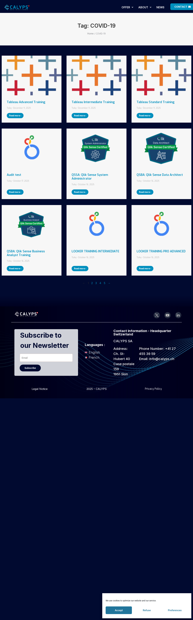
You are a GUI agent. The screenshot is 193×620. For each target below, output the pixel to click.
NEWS (160, 7)
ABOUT (144, 7)
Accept (119, 610)
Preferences (175, 610)
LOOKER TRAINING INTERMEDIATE (95, 251)
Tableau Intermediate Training (93, 102)
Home (90, 33)
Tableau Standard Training (156, 102)
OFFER (127, 7)
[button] (127, 7)
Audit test (14, 175)
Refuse (147, 610)
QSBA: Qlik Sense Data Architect (160, 175)
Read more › (15, 115)
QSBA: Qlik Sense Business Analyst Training (26, 253)
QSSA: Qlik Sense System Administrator (90, 177)
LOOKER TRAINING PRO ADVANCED (161, 251)
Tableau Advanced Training (26, 102)
